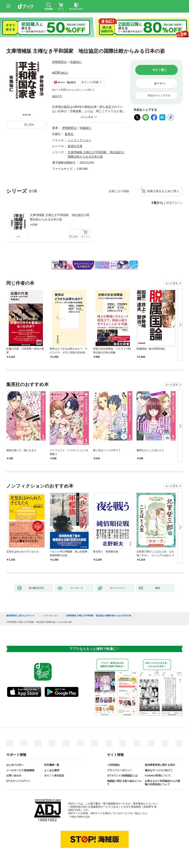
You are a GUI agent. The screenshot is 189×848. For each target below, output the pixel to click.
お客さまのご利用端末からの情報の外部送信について (162, 762)
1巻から (157, 182)
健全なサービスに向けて (158, 749)
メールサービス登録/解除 (20, 749)
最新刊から (174, 182)
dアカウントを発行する (79, 830)
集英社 (69, 113)
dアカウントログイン (18, 760)
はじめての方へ (15, 744)
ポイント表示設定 (54, 754)
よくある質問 (51, 749)
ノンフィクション (79, 119)
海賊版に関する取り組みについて (124, 762)
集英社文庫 (75, 125)
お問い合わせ (13, 754)
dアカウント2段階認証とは (122, 754)
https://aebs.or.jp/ (80, 795)
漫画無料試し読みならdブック (20, 595)
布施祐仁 (76, 62)
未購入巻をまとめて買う (163, 170)
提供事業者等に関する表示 (160, 744)
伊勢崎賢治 (59, 62)
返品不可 (57, 75)
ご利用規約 (113, 744)
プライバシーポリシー (119, 749)
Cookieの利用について (158, 754)
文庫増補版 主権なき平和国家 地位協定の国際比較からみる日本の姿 (59, 196)
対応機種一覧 (51, 744)
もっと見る (171, 262)
